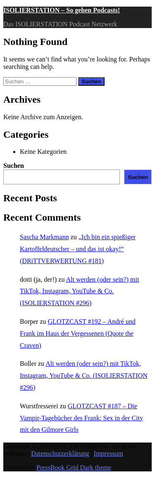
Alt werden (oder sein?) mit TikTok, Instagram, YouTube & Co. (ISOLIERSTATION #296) (79, 291)
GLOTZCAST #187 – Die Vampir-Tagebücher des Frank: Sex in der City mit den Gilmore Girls (81, 418)
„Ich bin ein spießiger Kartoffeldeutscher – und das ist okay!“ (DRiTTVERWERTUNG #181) (78, 248)
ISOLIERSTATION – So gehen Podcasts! (61, 10)
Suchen (13, 165)
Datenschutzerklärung (60, 453)
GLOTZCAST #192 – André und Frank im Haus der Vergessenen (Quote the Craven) (78, 333)
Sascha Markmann (44, 236)
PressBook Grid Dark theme (73, 467)
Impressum (108, 453)
